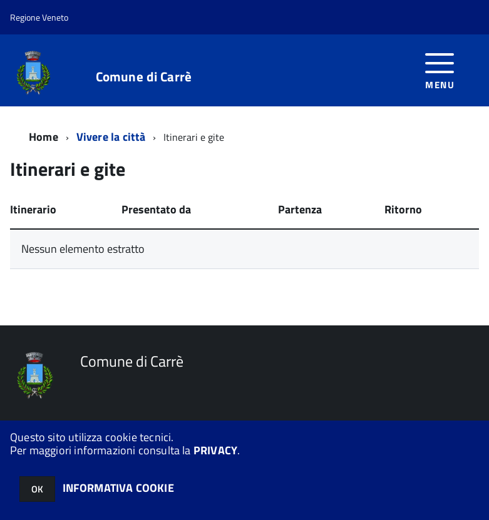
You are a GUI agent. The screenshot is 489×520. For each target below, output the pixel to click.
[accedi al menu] (440, 69)
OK (37, 489)
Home (43, 136)
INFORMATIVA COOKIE (118, 487)
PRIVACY (215, 450)
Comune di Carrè (144, 76)
